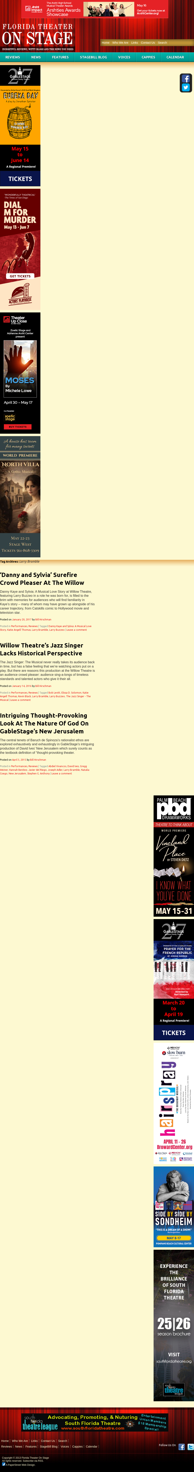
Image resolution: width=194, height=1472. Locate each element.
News (36, 57)
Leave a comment (76, 629)
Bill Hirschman (43, 619)
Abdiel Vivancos (57, 766)
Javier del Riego (37, 770)
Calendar (175, 57)
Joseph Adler (55, 770)
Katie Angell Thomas (19, 629)
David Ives (73, 766)
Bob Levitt (54, 692)
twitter (191, 1447)
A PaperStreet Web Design (18, 1465)
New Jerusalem (17, 773)
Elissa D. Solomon (71, 692)
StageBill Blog (93, 57)
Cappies (148, 57)
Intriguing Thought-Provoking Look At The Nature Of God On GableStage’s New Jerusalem (44, 723)
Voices (124, 57)
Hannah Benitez (18, 770)
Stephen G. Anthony (38, 773)
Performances (19, 626)
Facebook (181, 1447)
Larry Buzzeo (57, 629)
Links (134, 42)
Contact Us (148, 42)
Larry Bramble (40, 629)
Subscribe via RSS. (33, 1460)
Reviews (12, 57)
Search (162, 42)
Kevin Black (24, 696)
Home (105, 42)
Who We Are (120, 42)
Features (60, 57)
